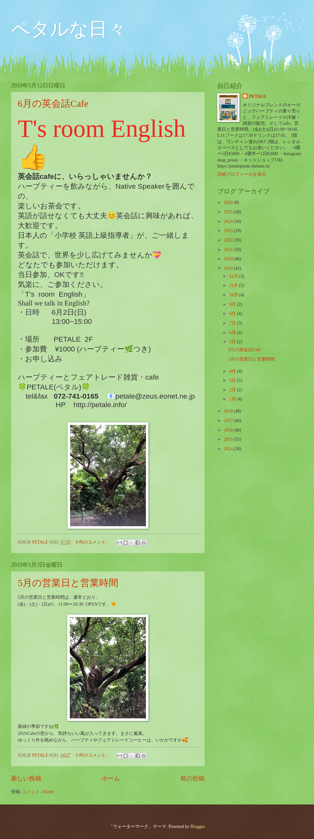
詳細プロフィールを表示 (241, 174)
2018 (229, 411)
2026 (229, 202)
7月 (233, 323)
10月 (234, 295)
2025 (229, 212)
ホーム (111, 778)
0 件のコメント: (92, 542)
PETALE (257, 96)
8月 (233, 313)
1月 (233, 399)
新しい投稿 (26, 778)
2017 (229, 420)
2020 (229, 258)
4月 (233, 371)
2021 (229, 249)
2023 (229, 230)
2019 (229, 268)
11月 (234, 285)
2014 (229, 448)
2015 (229, 439)
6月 (233, 332)
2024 (229, 221)
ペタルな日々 (69, 29)
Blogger (197, 826)
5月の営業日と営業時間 (68, 582)
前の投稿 (192, 778)
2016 (229, 430)
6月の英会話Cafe (53, 103)
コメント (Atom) (38, 791)
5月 (233, 341)
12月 (234, 276)
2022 (229, 240)
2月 (233, 390)
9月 (233, 304)
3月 (233, 380)
